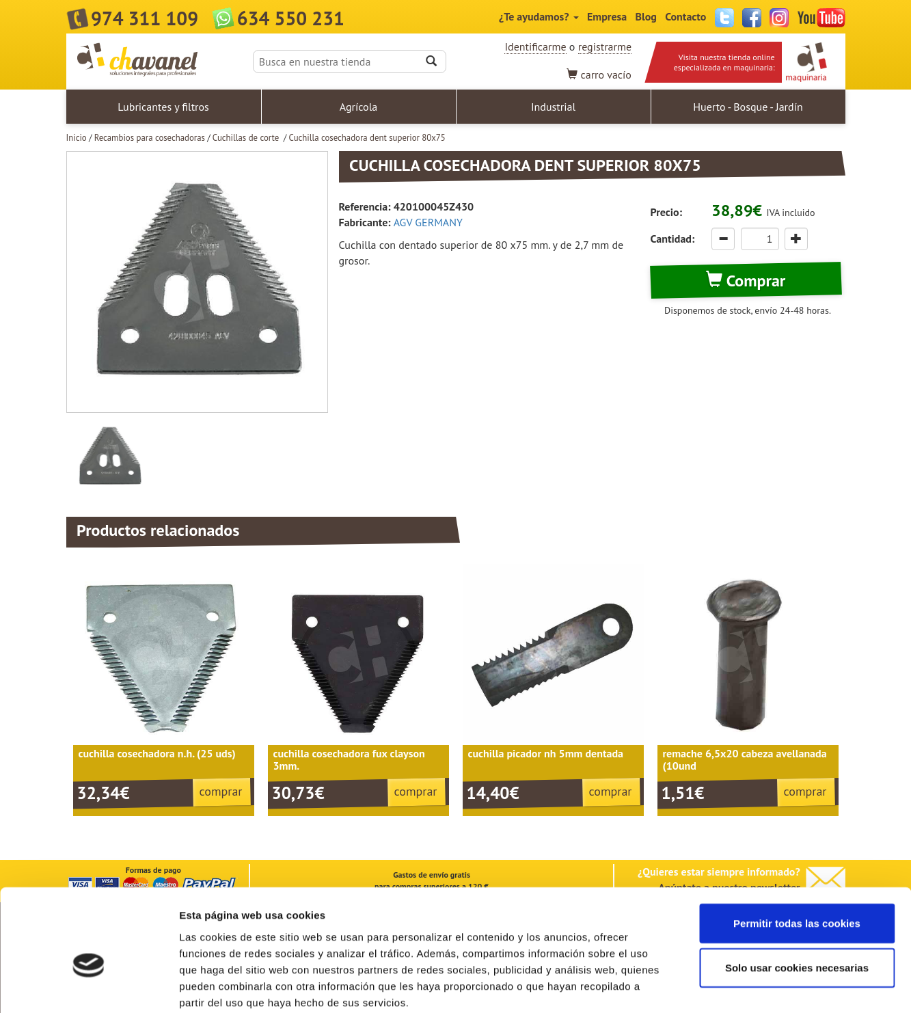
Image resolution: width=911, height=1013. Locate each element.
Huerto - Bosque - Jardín (747, 106)
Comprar (745, 280)
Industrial (553, 106)
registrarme (604, 46)
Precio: (666, 212)
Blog (646, 16)
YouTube (821, 17)
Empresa (607, 16)
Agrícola (359, 106)
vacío (599, 74)
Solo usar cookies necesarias (797, 896)
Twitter (724, 17)
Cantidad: (673, 238)
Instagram (779, 17)
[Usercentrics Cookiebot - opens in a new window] (88, 986)
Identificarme (535, 46)
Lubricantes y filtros (163, 106)
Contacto (685, 16)
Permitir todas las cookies (796, 851)
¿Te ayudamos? (539, 16)
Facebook (751, 17)
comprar (221, 791)
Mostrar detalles (734, 986)
